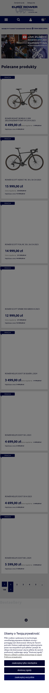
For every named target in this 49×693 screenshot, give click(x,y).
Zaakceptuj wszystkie (24, 677)
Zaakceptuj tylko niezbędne (24, 663)
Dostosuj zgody (24, 670)
